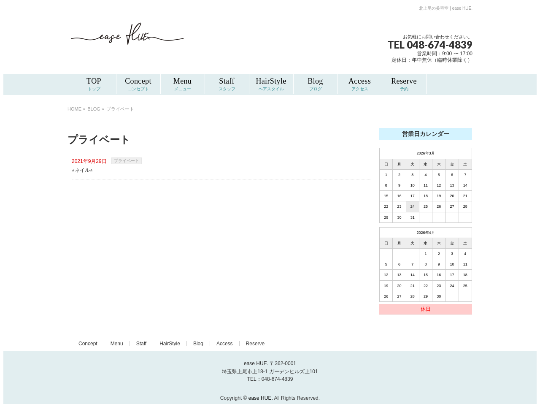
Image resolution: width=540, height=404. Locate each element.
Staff (141, 343)
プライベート (126, 160)
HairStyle (169, 343)
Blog (198, 343)
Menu (117, 343)
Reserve (255, 343)
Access (224, 343)
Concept (87, 343)
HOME (74, 108)
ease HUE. (260, 398)
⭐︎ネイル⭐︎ (82, 170)
